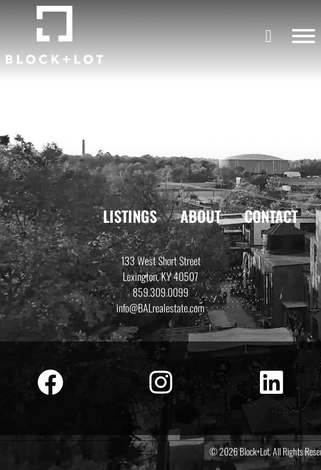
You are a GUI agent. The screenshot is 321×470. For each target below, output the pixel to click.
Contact (271, 216)
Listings (130, 216)
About (200, 216)
